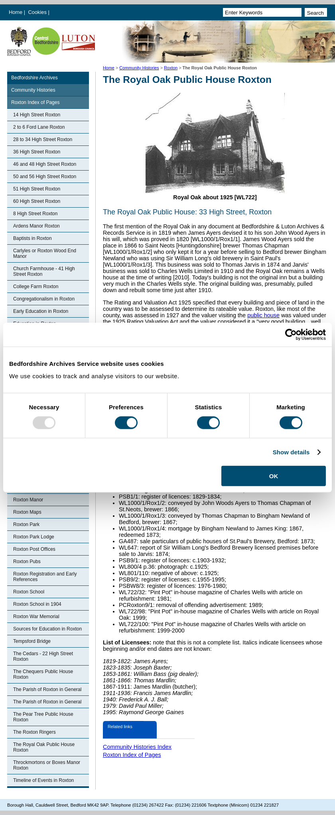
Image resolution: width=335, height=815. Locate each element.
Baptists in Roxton (32, 238)
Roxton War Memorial (36, 616)
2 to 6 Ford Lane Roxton (39, 127)
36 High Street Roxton (36, 152)
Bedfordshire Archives (34, 78)
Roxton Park (26, 524)
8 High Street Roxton (35, 213)
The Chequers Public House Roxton (43, 674)
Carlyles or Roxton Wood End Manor (44, 253)
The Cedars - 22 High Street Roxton (43, 656)
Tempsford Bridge (32, 641)
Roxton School (28, 592)
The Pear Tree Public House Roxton (43, 717)
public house (263, 315)
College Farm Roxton (35, 286)
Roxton (170, 67)
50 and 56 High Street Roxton (44, 176)
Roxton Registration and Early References (45, 576)
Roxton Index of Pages (35, 102)
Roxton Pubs (27, 561)
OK (273, 476)
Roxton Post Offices (34, 549)
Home (15, 12)
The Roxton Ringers (34, 732)
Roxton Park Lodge (33, 537)
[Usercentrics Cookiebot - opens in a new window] (291, 334)
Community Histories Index (137, 747)
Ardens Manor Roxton (36, 226)
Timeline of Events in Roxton (43, 780)
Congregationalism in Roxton (44, 299)
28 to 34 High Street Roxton (42, 139)
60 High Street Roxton (36, 201)
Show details (291, 451)
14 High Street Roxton (36, 115)
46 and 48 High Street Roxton (44, 164)
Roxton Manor (28, 500)
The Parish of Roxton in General (47, 689)
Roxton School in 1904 (37, 604)
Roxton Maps (27, 512)
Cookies (38, 12)
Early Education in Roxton (40, 311)
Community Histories (139, 67)
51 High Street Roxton (36, 189)
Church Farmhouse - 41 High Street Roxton (44, 271)
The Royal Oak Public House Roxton (44, 747)
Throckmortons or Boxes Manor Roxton (46, 765)
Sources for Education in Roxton (47, 629)
